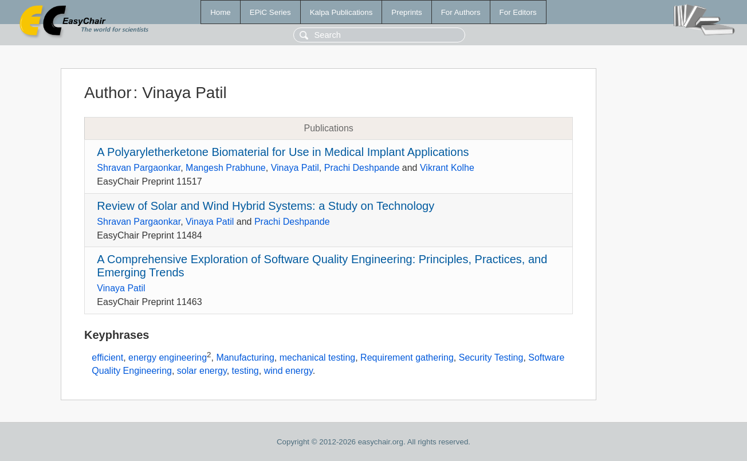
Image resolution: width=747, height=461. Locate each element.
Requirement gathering (407, 357)
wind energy (288, 371)
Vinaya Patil (295, 168)
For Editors (518, 12)
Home (220, 12)
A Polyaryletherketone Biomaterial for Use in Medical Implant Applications (283, 152)
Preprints (406, 12)
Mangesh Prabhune (226, 168)
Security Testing (491, 357)
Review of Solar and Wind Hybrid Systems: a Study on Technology (265, 206)
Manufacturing (245, 357)
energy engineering (167, 357)
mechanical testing (318, 357)
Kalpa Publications (341, 12)
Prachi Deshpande (362, 168)
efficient (107, 357)
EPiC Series (270, 12)
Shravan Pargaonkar (138, 168)
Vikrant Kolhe (447, 168)
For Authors (461, 12)
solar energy (202, 371)
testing (245, 371)
